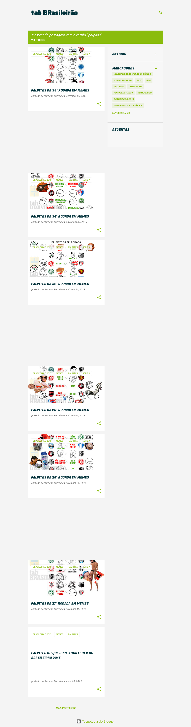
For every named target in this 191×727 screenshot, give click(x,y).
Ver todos (38, 40)
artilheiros (145, 92)
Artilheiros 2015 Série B (128, 105)
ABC (148, 80)
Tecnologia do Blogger (95, 721)
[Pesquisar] (160, 12)
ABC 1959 (119, 86)
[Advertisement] (65, 142)
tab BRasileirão (54, 13)
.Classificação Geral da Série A (132, 73)
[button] (99, 104)
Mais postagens (66, 708)
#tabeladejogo (123, 80)
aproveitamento (123, 92)
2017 (139, 80)
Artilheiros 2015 (124, 99)
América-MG (136, 86)
